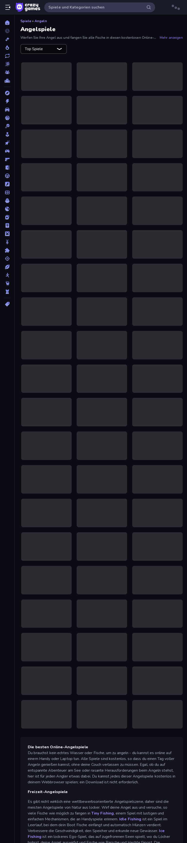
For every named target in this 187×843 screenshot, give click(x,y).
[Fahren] (7, 176)
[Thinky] (7, 283)
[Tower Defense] (7, 292)
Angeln (41, 21)
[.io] (7, 209)
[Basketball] (7, 118)
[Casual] (7, 134)
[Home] (7, 23)
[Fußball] (7, 192)
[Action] (7, 101)
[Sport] (7, 267)
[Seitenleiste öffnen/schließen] (8, 7)
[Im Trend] (7, 47)
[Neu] (7, 39)
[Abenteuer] (7, 93)
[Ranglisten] (7, 80)
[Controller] (7, 151)
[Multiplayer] (7, 72)
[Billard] (7, 126)
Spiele (25, 21)
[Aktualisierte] (7, 56)
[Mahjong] (7, 225)
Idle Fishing (130, 819)
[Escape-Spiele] (7, 167)
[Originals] (7, 64)
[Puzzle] (7, 250)
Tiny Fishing (102, 813)
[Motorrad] (7, 242)
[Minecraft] (7, 234)
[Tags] (7, 304)
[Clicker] (7, 143)
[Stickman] (7, 275)
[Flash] (7, 184)
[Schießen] (7, 258)
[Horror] (7, 201)
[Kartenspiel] (7, 217)
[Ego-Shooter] (7, 159)
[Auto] (7, 109)
